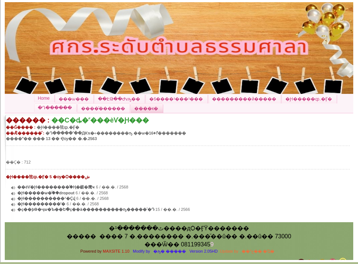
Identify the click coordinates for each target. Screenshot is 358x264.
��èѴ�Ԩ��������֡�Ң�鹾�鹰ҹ (56, 187)
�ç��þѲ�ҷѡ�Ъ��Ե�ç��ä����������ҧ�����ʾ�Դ (85, 209)
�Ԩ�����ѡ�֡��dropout (45, 193)
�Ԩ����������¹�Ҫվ (46, 198)
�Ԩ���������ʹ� (41, 204)
